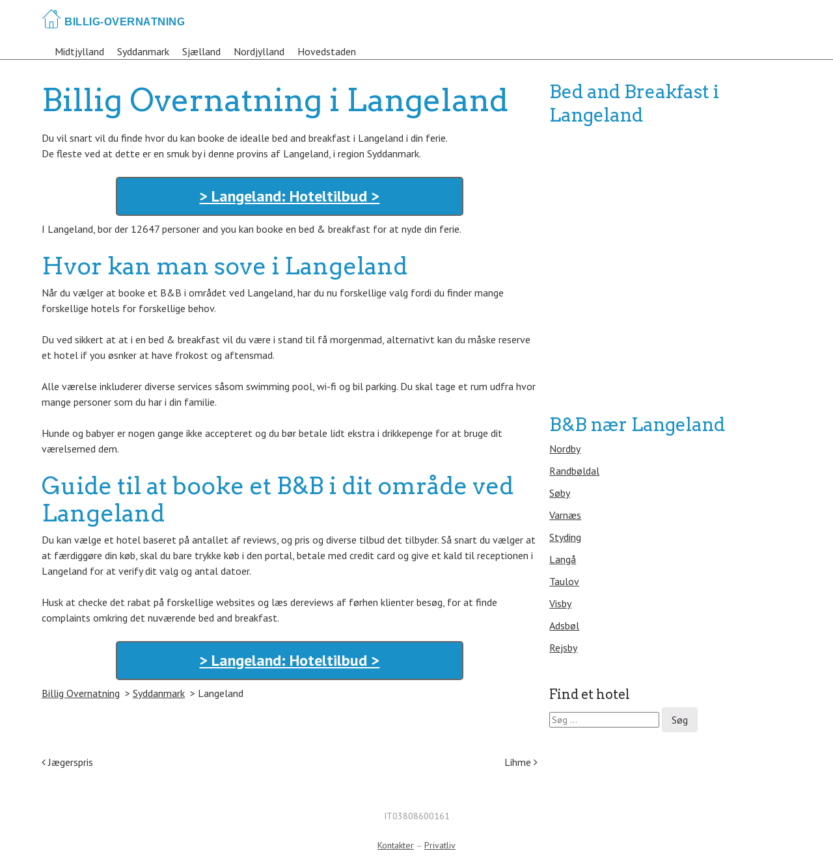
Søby (559, 492)
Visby (560, 603)
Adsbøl (564, 625)
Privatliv (440, 845)
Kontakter (395, 845)
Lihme (521, 762)
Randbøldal (574, 470)
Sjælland (201, 51)
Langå (562, 559)
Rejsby (563, 647)
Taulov (564, 581)
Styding (565, 537)
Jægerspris (67, 762)
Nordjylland (259, 51)
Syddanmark (143, 51)
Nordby (564, 448)
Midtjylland (79, 51)
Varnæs (565, 514)
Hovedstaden (326, 51)
